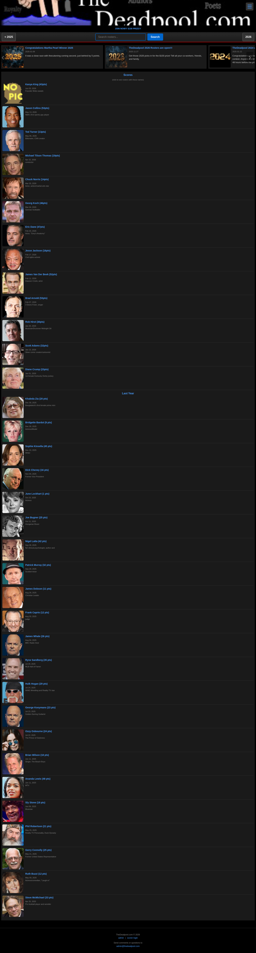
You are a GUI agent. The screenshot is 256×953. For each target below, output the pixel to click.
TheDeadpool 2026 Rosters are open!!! (150, 47)
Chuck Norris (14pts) (37, 179)
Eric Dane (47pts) (35, 226)
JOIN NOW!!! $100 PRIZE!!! (128, 28)
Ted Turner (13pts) (35, 131)
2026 (248, 36)
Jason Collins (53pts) (37, 108)
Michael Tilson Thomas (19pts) (42, 155)
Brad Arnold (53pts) (36, 298)
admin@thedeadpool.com (128, 946)
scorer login (132, 938)
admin (121, 938)
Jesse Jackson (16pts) (38, 250)
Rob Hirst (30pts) (34, 321)
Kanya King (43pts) (36, 84)
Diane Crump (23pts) (37, 369)
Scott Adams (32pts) (36, 345)
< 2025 (9, 36)
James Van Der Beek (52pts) (41, 274)
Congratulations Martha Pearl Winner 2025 (49, 47)
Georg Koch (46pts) (36, 203)
